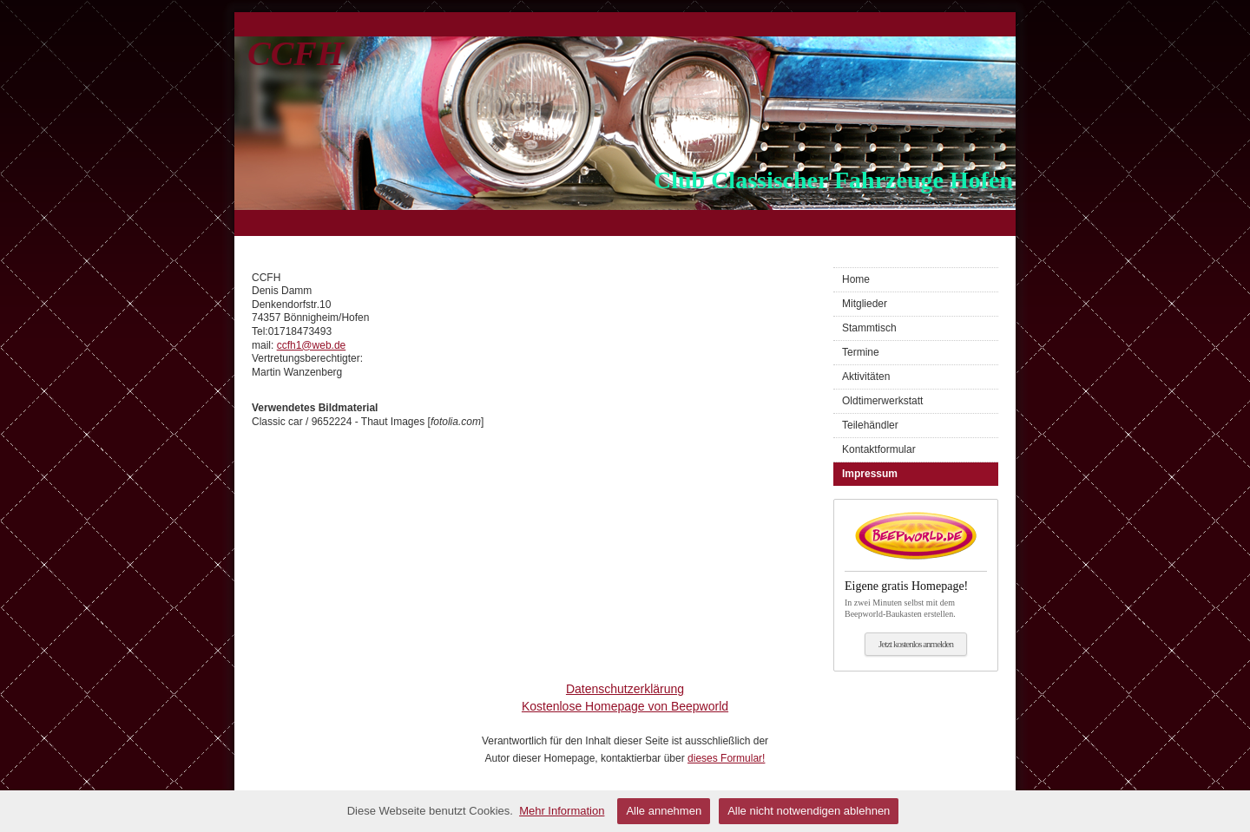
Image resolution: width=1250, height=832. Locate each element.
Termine (860, 352)
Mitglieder (864, 304)
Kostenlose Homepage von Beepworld (625, 706)
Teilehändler (870, 425)
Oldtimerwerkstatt (882, 401)
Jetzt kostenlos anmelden (915, 644)
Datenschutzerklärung (625, 689)
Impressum (870, 474)
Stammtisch (869, 328)
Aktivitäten (866, 376)
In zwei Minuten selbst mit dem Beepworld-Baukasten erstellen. (916, 595)
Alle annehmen (663, 810)
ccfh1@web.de (311, 345)
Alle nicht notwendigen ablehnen (808, 810)
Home (856, 279)
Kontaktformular (879, 449)
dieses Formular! (726, 758)
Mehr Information (561, 810)
